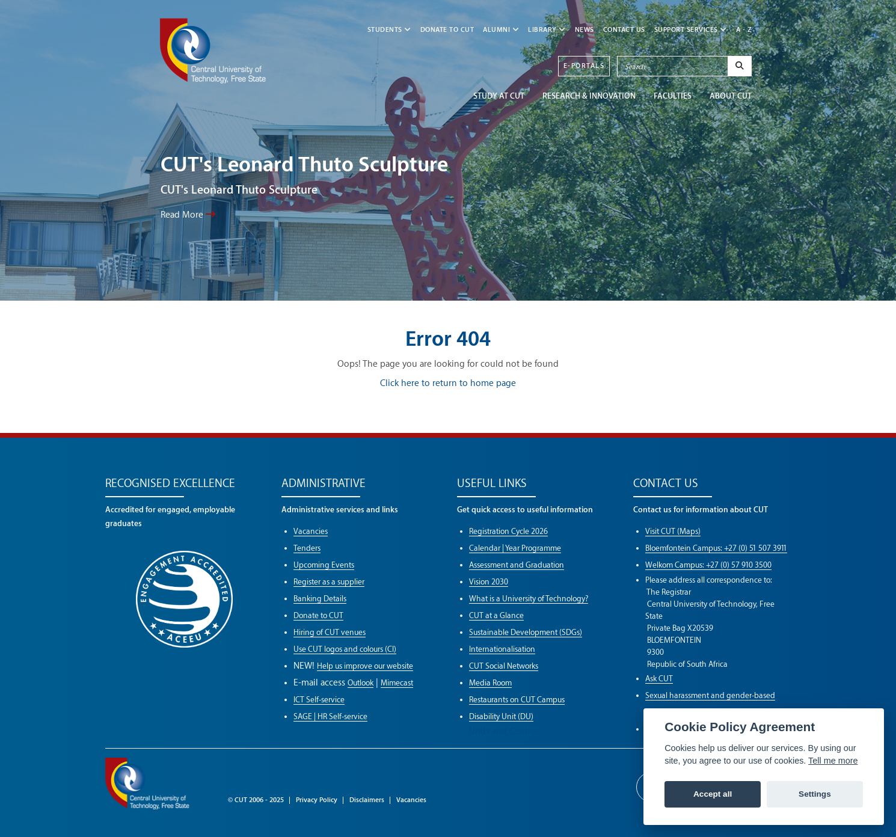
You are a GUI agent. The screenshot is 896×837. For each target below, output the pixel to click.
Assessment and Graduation (516, 564)
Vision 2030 (488, 581)
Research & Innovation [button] (589, 95)
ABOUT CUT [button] (731, 95)
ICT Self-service (319, 699)
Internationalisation (502, 649)
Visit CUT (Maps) (673, 531)
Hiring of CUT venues (329, 632)
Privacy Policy (316, 800)
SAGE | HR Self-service (330, 716)
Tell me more (833, 760)
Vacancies (310, 531)
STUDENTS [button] (389, 30)
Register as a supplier (328, 581)
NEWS (584, 30)
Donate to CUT (447, 30)
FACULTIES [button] (673, 95)
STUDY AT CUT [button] (498, 95)
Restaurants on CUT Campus (517, 699)
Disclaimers (366, 800)
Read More (188, 214)
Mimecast (397, 682)
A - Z (744, 30)
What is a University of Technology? (528, 598)
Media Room (490, 682)
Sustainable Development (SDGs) (525, 632)
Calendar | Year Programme (515, 548)
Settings (815, 794)
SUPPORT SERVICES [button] (690, 30)
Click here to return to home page (448, 383)
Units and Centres (504, 731)
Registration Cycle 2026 (508, 531)
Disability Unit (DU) (501, 716)
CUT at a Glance (496, 615)
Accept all (712, 794)
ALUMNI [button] (501, 30)
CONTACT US (624, 30)
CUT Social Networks (503, 665)
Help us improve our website (365, 665)
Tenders (307, 548)
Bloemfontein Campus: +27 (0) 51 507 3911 (716, 548)
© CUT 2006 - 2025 (256, 800)
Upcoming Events (323, 564)
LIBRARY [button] (547, 30)
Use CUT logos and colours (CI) (344, 649)
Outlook (360, 682)
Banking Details (319, 598)
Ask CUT (659, 678)
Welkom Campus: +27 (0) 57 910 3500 (708, 564)
